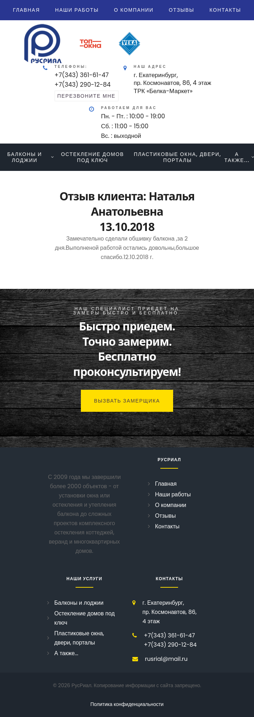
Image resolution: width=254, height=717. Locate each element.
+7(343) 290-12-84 (83, 84)
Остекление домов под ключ (92, 157)
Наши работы (77, 10)
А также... (236, 157)
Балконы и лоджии (24, 157)
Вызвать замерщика (127, 400)
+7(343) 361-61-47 (82, 75)
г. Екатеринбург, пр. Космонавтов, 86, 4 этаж (170, 612)
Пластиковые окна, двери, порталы (177, 157)
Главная (26, 10)
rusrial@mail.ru (166, 659)
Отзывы (181, 10)
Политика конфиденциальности (127, 704)
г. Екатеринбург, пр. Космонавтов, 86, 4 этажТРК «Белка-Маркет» (172, 83)
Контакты (225, 10)
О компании (134, 10)
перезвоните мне (86, 95)
